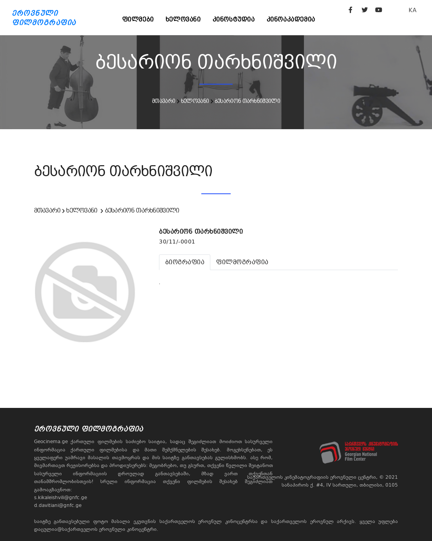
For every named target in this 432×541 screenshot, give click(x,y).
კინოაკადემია (291, 19)
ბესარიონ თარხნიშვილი (247, 101)
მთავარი (163, 101)
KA (413, 9)
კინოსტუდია (234, 19)
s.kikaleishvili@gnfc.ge (60, 497)
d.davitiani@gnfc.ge (57, 505)
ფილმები (138, 19)
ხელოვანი (183, 19)
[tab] (184, 262)
